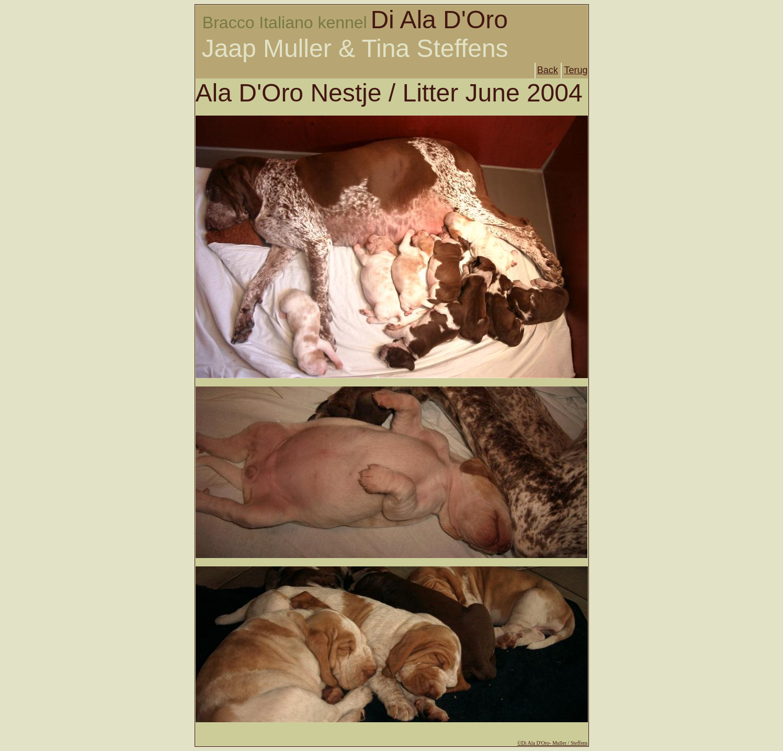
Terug (575, 70)
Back (547, 70)
